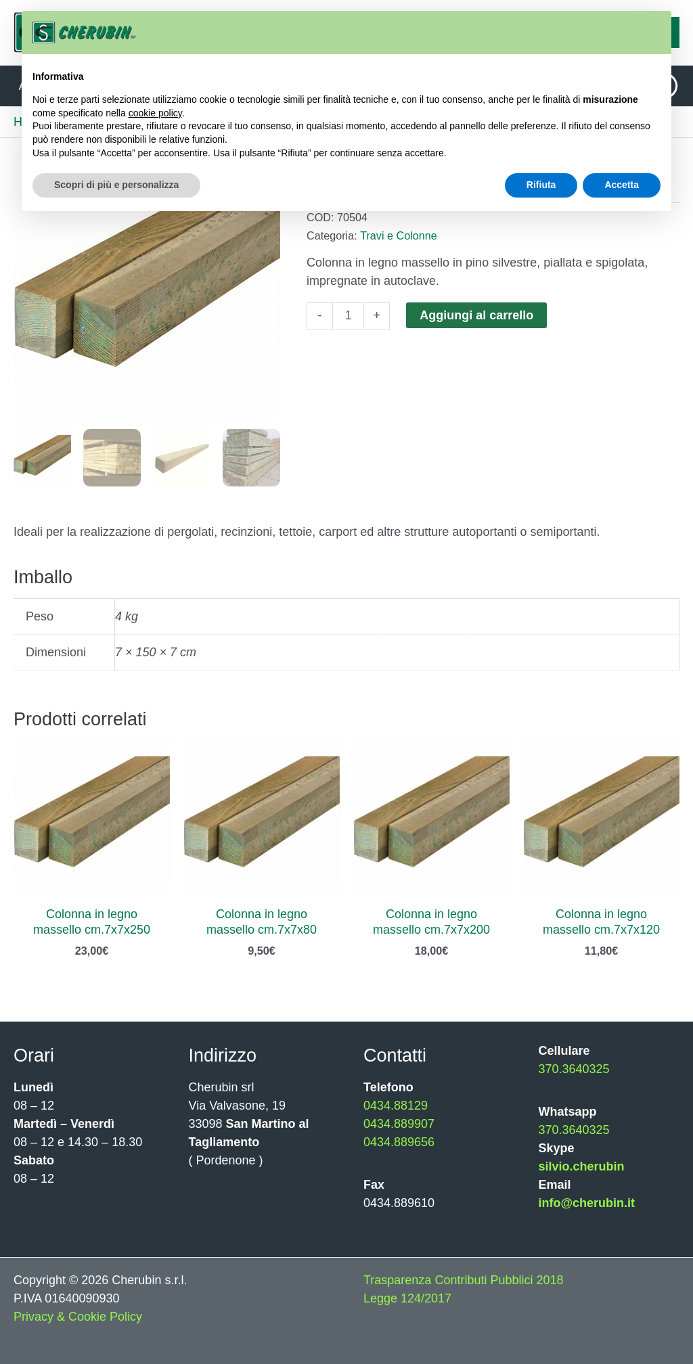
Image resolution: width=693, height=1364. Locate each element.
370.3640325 (574, 1069)
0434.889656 (398, 1142)
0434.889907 (398, 1124)
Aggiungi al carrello (476, 315)
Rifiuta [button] (541, 184)
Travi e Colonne (398, 235)
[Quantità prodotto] (348, 315)
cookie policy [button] (155, 113)
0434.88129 (395, 1105)
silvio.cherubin (582, 1166)
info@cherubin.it (587, 1203)
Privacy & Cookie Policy (78, 1316)
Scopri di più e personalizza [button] (116, 184)
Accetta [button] (621, 184)
